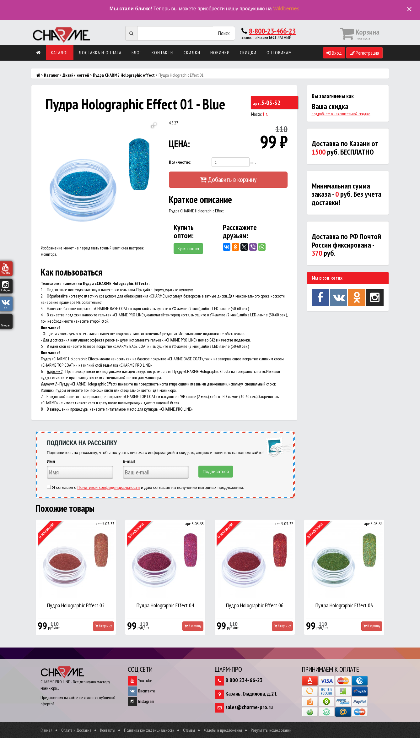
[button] (154, 125)
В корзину (103, 626)
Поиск (224, 33)
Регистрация (364, 53)
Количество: (180, 162)
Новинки (220, 53)
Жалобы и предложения (223, 730)
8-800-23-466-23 (272, 31)
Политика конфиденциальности (149, 730)
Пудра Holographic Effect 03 (344, 605)
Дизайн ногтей (75, 75)
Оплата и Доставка (76, 730)
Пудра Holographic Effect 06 (254, 605)
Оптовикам (279, 53)
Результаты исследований (271, 730)
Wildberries (286, 8)
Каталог (59, 53)
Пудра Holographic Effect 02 (76, 605)
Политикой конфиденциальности (108, 487)
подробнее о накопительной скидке (341, 114)
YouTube (140, 680)
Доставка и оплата (99, 53)
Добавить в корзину (228, 179)
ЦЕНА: (179, 144)
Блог (137, 53)
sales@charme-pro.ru (249, 707)
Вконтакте (141, 691)
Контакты (163, 53)
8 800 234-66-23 (244, 680)
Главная (46, 730)
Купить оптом (188, 248)
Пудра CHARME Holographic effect (124, 75)
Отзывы (189, 730)
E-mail (129, 461)
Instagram (141, 701)
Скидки (192, 53)
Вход (334, 53)
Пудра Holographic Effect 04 (165, 605)
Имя (51, 461)
